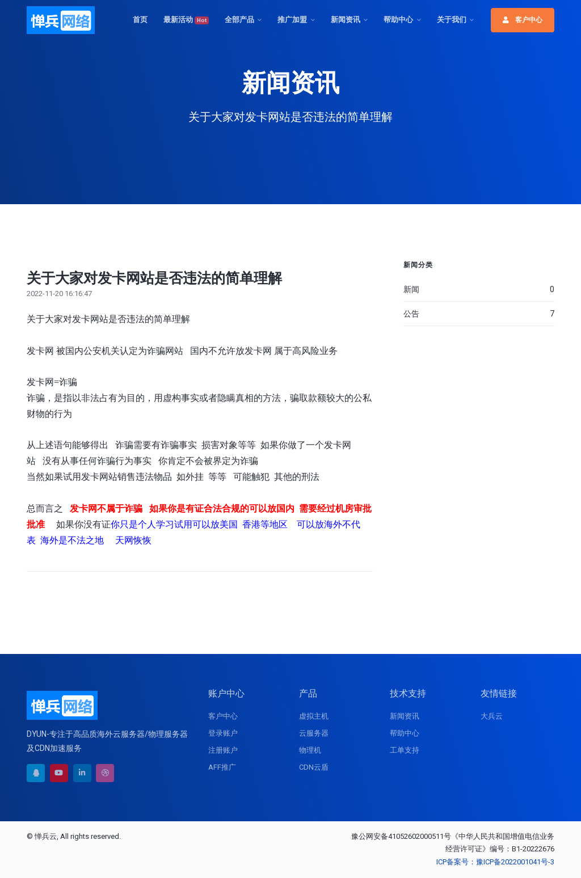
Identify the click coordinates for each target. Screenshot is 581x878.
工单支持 (404, 750)
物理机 (310, 750)
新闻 (478, 289)
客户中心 (522, 20)
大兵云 (492, 716)
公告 (478, 313)
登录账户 (223, 733)
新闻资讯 (345, 19)
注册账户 (223, 750)
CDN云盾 (314, 767)
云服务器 (314, 733)
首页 (140, 19)
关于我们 (451, 19)
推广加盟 (292, 19)
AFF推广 (222, 767)
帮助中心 (398, 19)
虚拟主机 (314, 716)
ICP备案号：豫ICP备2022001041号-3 (495, 862)
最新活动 (186, 19)
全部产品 (239, 19)
